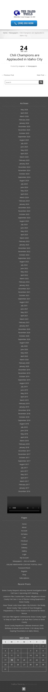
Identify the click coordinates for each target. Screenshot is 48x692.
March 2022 (24, 278)
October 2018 (24, 417)
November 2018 (24, 414)
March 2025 (24, 157)
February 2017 (24, 484)
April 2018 (24, 437)
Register (24, 571)
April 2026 (24, 113)
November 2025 (24, 130)
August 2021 (24, 302)
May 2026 (24, 110)
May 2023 (24, 231)
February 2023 (24, 241)
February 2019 (24, 403)
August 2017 (24, 464)
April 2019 (24, 397)
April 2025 (24, 153)
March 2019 (24, 400)
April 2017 (24, 478)
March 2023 (24, 238)
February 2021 (24, 322)
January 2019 (24, 407)
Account (24, 531)
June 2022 (24, 268)
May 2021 (24, 312)
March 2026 (24, 116)
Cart (24, 537)
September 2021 (24, 299)
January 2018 (24, 447)
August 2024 (24, 180)
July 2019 (24, 387)
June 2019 (24, 390)
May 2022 (24, 272)
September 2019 (24, 380)
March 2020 (24, 359)
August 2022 (24, 262)
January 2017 (24, 488)
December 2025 (24, 126)
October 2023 (24, 214)
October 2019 (24, 376)
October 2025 (24, 133)
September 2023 (24, 218)
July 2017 (24, 468)
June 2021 (24, 309)
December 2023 (24, 207)
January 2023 (24, 245)
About (24, 527)
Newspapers (13, 33)
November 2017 (24, 454)
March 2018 (24, 441)
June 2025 (24, 147)
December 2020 (24, 329)
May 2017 (24, 474)
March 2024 (24, 197)
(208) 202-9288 (25, 23)
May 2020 (24, 353)
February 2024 (24, 201)
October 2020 (24, 336)
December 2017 (24, 451)
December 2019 (24, 370)
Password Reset (24, 568)
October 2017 (24, 457)
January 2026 (24, 123)
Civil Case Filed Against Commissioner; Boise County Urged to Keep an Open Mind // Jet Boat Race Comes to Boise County (24, 619)
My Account (24, 558)
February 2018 (24, 444)
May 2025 (24, 150)
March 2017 (24, 481)
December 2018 (24, 410)
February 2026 (24, 120)
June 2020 (24, 349)
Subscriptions (24, 578)
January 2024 (24, 204)
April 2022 (24, 275)
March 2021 (24, 319)
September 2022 (24, 258)
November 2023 (24, 211)
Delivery (24, 548)
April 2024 (24, 194)
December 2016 (24, 491)
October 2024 (24, 174)
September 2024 (24, 177)
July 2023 (24, 224)
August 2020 (24, 343)
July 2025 (24, 143)
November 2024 (24, 170)
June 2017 (24, 471)
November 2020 (24, 332)
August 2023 (24, 221)
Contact (24, 544)
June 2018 (24, 430)
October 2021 (24, 295)
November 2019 (24, 373)
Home (5, 33)
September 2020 (24, 339)
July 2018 (24, 427)
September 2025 (24, 137)
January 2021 (24, 326)
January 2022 (24, 285)
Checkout (24, 541)
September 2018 (24, 420)
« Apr (23, 673)
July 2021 (24, 305)
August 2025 (24, 140)
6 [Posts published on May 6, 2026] (24, 651)
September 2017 (24, 461)
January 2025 (24, 164)
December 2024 (24, 167)
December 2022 (24, 248)
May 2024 (24, 191)
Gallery (24, 551)
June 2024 (24, 187)
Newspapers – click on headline (24, 561)
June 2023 (24, 228)
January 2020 (24, 366)
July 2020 (24, 346)
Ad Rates (24, 534)
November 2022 (24, 251)
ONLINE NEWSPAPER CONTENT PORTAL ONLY (24, 564)
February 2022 (24, 282)
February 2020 (24, 363)
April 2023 (24, 235)
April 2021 (24, 316)
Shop (24, 575)
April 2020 (24, 356)
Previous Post (8, 75)
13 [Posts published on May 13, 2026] (24, 655)
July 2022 (24, 265)
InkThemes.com (31, 684)
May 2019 (24, 393)
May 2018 (24, 434)
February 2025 (24, 160)
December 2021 (24, 289)
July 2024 (24, 184)
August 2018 (24, 424)
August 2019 (24, 383)
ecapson (22, 66)
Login (24, 554)
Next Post (41, 75)
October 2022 (24, 255)
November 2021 (24, 292)
